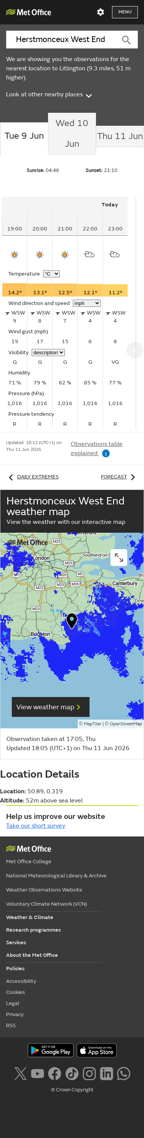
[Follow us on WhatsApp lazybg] (123, 1072)
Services (16, 942)
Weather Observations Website (44, 890)
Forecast (119, 476)
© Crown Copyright (72, 1090)
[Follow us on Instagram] (89, 1072)
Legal (12, 1003)
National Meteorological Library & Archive (56, 875)
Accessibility (21, 981)
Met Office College (28, 861)
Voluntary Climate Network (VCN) (46, 904)
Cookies (15, 992)
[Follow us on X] (20, 1072)
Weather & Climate (29, 917)
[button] (72, 623)
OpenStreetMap (126, 724)
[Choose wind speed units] (87, 303)
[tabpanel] (69, 312)
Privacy (15, 1014)
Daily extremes (32, 476)
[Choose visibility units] (48, 352)
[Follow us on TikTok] (71, 1072)
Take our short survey (35, 826)
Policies (15, 968)
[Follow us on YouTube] (37, 1072)
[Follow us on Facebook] (54, 1072)
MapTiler (92, 724)
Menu (124, 12)
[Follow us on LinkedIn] (106, 1072)
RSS (11, 1025)
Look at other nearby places (49, 94)
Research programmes (33, 930)
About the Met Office (32, 955)
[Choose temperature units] (51, 273)
